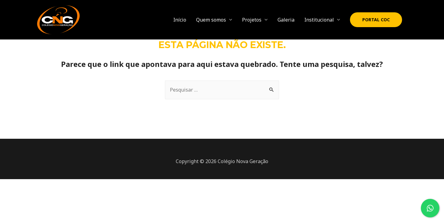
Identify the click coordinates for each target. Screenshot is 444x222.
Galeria (286, 19)
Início (179, 19)
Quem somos (211, 19)
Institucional (319, 19)
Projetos (251, 19)
